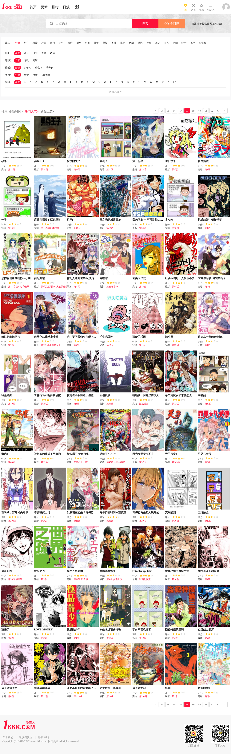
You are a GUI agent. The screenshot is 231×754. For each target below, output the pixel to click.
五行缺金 (203, 512)
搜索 (145, 23)
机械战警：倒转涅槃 (210, 219)
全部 (17, 43)
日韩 (35, 53)
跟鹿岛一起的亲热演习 (211, 336)
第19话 (44, 462)
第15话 (109, 228)
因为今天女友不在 (143, 454)
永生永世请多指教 (110, 629)
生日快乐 (170, 161)
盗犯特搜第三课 (174, 629)
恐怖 (140, 43)
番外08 (109, 638)
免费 (26, 74)
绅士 (183, 43)
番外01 (208, 696)
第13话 (142, 169)
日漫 (66, 7)
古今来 (169, 219)
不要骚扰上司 (42, 512)
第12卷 (142, 286)
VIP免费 (45, 74)
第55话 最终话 (15, 579)
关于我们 (7, 737)
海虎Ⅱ (4, 454)
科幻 (87, 43)
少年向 (27, 67)
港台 (26, 53)
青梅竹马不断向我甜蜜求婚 (50, 395)
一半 (4, 219)
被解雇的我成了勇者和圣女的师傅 (54, 454)
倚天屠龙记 (139, 688)
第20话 (77, 286)
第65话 (77, 169)
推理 (113, 43)
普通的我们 (204, 688)
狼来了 (5, 629)
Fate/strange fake (142, 571)
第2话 (207, 638)
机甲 (192, 43)
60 (199, 110)
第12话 (175, 403)
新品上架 (48, 111)
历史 (157, 43)
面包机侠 (105, 395)
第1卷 (76, 638)
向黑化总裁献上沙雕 (46, 336)
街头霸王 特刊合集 (78, 454)
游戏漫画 (143, 403)
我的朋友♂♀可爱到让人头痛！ (150, 219)
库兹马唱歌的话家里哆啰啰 (50, 219)
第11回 (11, 169)
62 (212, 110)
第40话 (77, 345)
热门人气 (32, 111)
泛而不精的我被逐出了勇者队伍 (85, 688)
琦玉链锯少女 (9, 688)
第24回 (44, 169)
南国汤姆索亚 (108, 571)
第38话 (109, 520)
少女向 (38, 67)
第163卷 (176, 462)
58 (187, 110)
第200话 (12, 520)
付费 (35, 74)
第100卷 (143, 696)
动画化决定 (145, 579)
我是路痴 (6, 395)
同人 (166, 43)
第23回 (175, 345)
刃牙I (70, 219)
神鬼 (148, 43)
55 (168, 110)
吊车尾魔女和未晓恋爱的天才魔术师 (186, 395)
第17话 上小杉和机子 (18, 286)
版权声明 (43, 737)
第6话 (11, 696)
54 (162, 110)
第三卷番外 (112, 286)
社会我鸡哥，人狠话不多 (179, 278)
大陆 (43, 53)
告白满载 (203, 161)
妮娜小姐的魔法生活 (177, 571)
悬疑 (105, 43)
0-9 (174, 82)
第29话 (142, 520)
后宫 (78, 43)
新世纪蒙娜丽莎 (10, 336)
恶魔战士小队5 (81, 462)
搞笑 (122, 43)
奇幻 (131, 43)
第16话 (175, 579)
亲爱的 (202, 395)
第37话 (142, 462)
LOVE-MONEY (43, 629)
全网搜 (172, 23)
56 (174, 110)
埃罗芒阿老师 (75, 571)
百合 (52, 43)
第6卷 (207, 462)
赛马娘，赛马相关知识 (14, 512)
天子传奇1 (171, 454)
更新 (44, 7)
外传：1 (78, 228)
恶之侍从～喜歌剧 (110, 688)
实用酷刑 (170, 512)
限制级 (202, 43)
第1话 (207, 169)
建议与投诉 (25, 737)
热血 (26, 43)
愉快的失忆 (73, 161)
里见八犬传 (204, 454)
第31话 (109, 403)
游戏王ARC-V (108, 454)
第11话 (77, 520)
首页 (33, 7)
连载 (26, 60)
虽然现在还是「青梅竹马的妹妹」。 (88, 512)
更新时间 (16, 111)
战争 (96, 43)
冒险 (70, 43)
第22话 (44, 696)
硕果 (4, 161)
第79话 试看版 (81, 579)
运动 (175, 43)
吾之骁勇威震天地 (110, 219)
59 (193, 110)
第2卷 (207, 286)
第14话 (109, 696)
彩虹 (61, 43)
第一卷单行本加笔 (50, 228)
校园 (43, 43)
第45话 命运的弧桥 (115, 462)
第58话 (175, 286)
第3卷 (44, 579)
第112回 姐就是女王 (51, 345)
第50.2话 (78, 696)
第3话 (175, 169)
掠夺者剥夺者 (42, 688)
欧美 (52, 53)
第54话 (142, 228)
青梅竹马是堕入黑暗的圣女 (148, 512)
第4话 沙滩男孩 (114, 579)
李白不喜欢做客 (141, 629)
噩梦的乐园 (139, 336)
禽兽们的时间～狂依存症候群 (117, 512)
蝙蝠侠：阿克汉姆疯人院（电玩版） (153, 395)
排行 (55, 7)
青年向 (50, 67)
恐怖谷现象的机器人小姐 (16, 278)
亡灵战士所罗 (206, 629)
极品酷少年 (73, 629)
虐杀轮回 (6, 571)
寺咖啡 (104, 278)
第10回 (109, 169)
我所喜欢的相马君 (208, 571)
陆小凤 (169, 336)
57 (181, 110)
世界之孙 (39, 571)
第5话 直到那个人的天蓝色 (54, 286)
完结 (35, 60)
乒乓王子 (39, 161)
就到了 (104, 161)
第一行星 (137, 161)
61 (206, 110)
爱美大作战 (139, 278)
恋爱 (35, 43)
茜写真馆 (39, 278)
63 (218, 110)
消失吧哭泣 (106, 336)
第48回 (11, 462)
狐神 (167, 688)
